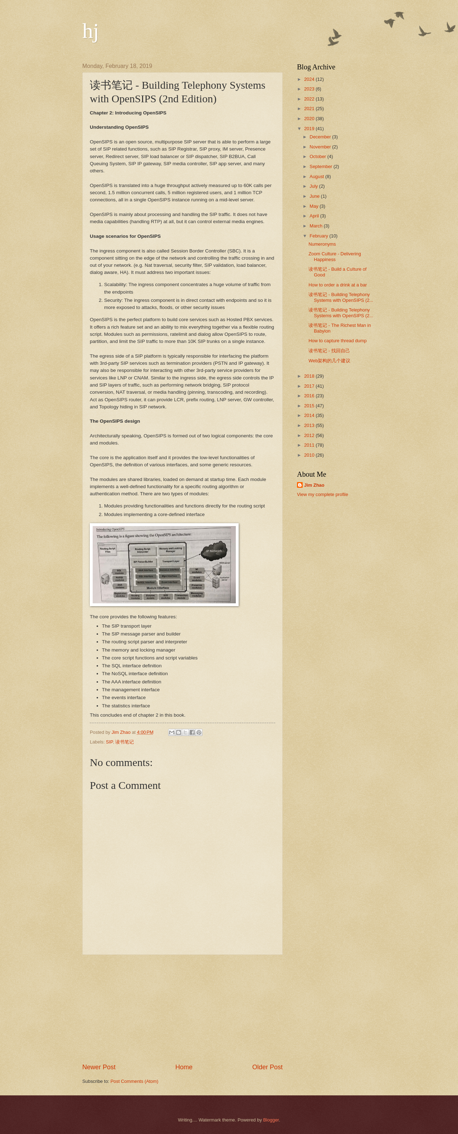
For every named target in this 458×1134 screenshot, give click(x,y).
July (314, 186)
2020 (310, 118)
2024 (310, 79)
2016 (310, 395)
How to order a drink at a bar (337, 285)
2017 (310, 386)
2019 (310, 128)
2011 (310, 445)
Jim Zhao (314, 485)
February (319, 236)
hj (90, 31)
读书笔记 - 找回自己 (329, 350)
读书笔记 (124, 742)
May (315, 206)
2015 (310, 405)
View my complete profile (322, 494)
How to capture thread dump (337, 340)
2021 (310, 108)
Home (184, 1067)
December (321, 136)
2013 (310, 425)
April (315, 216)
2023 (310, 89)
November (321, 146)
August (317, 176)
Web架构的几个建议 (329, 360)
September (321, 166)
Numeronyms (322, 244)
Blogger (271, 1120)
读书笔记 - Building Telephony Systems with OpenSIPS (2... (340, 297)
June (315, 196)
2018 (310, 376)
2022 (310, 99)
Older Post (267, 1067)
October (318, 156)
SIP (109, 742)
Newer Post (99, 1067)
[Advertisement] (182, 1009)
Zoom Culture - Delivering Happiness (334, 256)
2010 (310, 455)
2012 (310, 435)
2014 (310, 415)
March (316, 226)
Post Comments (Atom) (135, 1081)
